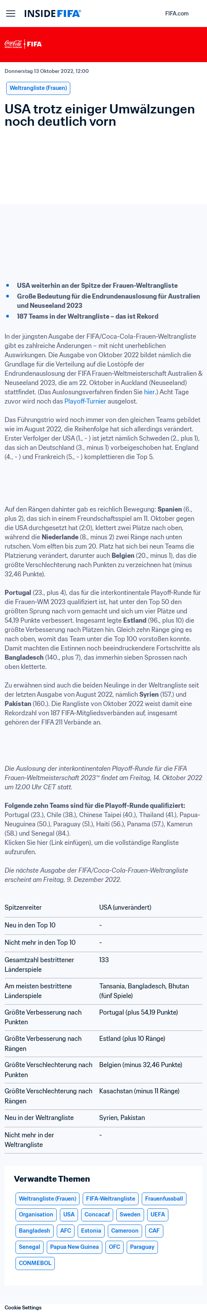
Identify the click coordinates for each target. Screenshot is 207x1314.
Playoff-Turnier (84, 401)
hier (149, 392)
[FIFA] (53, 13)
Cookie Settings (23, 1307)
